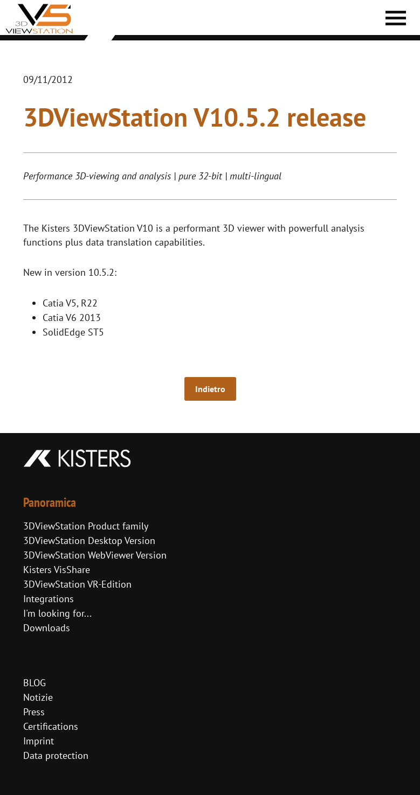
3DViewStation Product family (85, 526)
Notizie (38, 697)
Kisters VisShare (56, 569)
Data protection (55, 755)
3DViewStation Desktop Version (89, 540)
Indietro (210, 388)
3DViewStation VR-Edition (77, 584)
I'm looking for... (57, 613)
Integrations (48, 598)
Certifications (50, 726)
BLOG (34, 683)
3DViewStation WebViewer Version (95, 555)
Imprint (38, 741)
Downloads (46, 628)
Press (34, 712)
